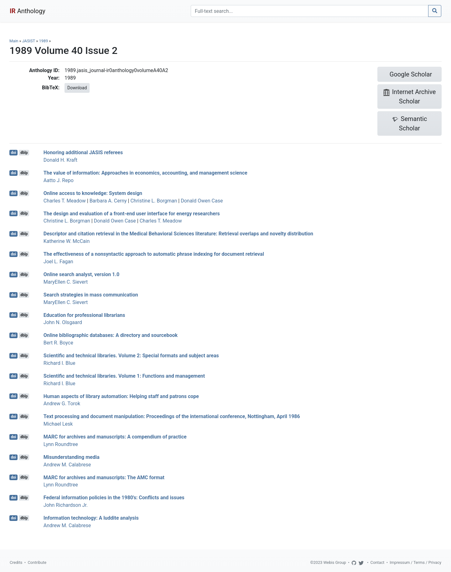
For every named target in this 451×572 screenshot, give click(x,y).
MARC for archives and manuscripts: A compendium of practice (115, 437)
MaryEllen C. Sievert (66, 282)
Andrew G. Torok (62, 404)
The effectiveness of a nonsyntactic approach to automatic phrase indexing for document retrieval (154, 254)
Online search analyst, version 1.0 (81, 274)
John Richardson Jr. (66, 505)
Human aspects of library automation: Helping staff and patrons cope (121, 396)
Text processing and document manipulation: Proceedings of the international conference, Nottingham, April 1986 (172, 416)
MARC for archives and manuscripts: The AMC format (104, 477)
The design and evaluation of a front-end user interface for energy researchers (132, 213)
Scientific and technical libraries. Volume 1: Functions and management (124, 376)
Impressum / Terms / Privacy (415, 562)
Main (13, 41)
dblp (24, 152)
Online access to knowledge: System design (93, 193)
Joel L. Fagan (58, 262)
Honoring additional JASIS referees (83, 152)
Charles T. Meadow (65, 201)
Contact (378, 562)
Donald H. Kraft (60, 160)
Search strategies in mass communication (91, 295)
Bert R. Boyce (58, 343)
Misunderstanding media (72, 457)
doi (13, 152)
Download (77, 87)
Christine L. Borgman (153, 201)
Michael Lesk (58, 424)
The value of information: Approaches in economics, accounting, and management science (145, 173)
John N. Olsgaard (63, 322)
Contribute (37, 562)
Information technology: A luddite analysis (91, 518)
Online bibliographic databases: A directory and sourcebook (111, 335)
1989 (43, 41)
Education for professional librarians (84, 315)
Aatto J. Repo (59, 180)
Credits (16, 562)
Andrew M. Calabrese (67, 465)
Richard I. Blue (59, 363)
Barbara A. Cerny (108, 201)
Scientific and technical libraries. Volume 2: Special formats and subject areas (131, 356)
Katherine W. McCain (67, 241)
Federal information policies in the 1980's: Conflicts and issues (114, 498)
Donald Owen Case (202, 201)
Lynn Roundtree (61, 444)
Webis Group (334, 562)
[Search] (309, 11)
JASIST (28, 41)
